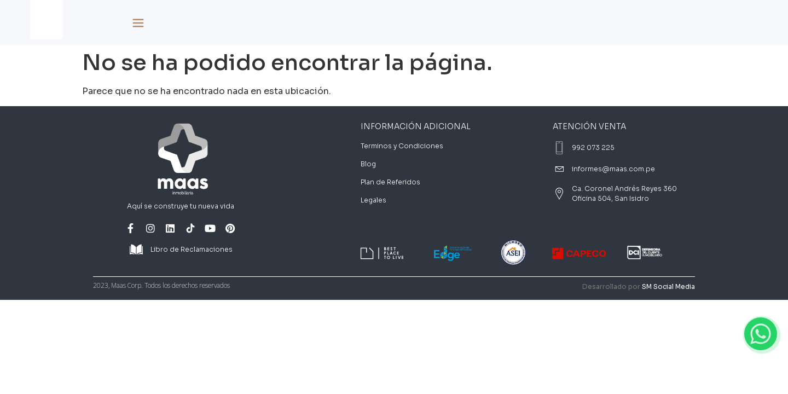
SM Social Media (668, 286)
